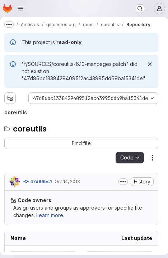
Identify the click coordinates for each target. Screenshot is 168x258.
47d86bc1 (37, 181)
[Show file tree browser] (10, 98)
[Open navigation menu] (20, 8)
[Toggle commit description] (123, 181)
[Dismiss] (149, 64)
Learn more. (50, 215)
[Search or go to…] (140, 8)
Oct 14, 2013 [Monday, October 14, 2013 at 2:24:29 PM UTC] (67, 181)
